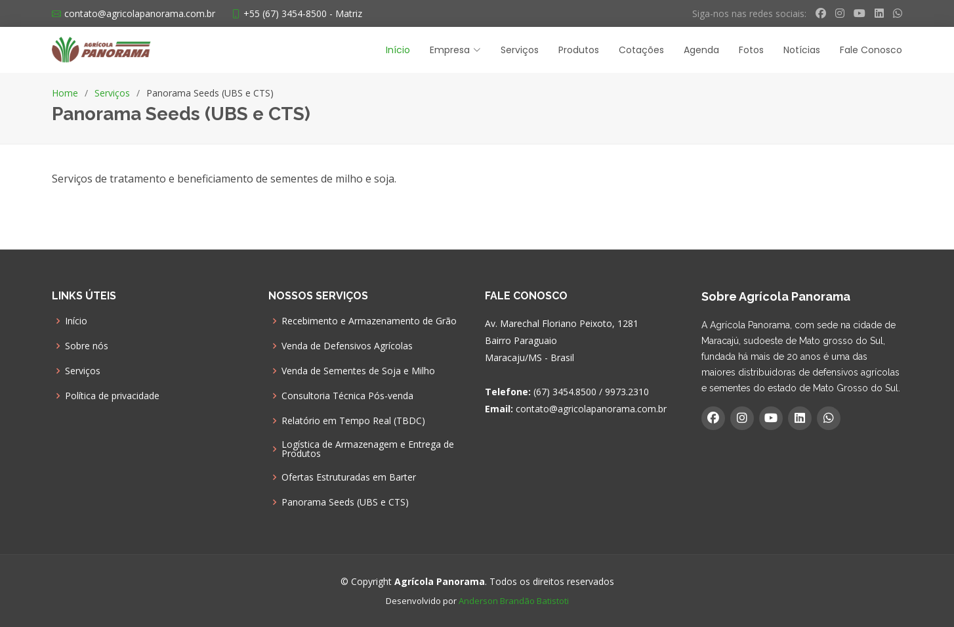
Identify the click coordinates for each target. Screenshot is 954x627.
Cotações (641, 49)
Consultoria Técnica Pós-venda (347, 395)
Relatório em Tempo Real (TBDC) (353, 420)
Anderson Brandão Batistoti (514, 601)
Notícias (801, 49)
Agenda (701, 49)
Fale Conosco (871, 49)
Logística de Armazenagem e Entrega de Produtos (367, 449)
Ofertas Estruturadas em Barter (348, 477)
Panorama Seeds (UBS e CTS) (345, 502)
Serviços (520, 49)
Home (65, 93)
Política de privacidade (112, 395)
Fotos (751, 49)
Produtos (578, 49)
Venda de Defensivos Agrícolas (347, 346)
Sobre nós (86, 346)
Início (398, 49)
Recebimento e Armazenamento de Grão (369, 321)
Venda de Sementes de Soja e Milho (358, 371)
